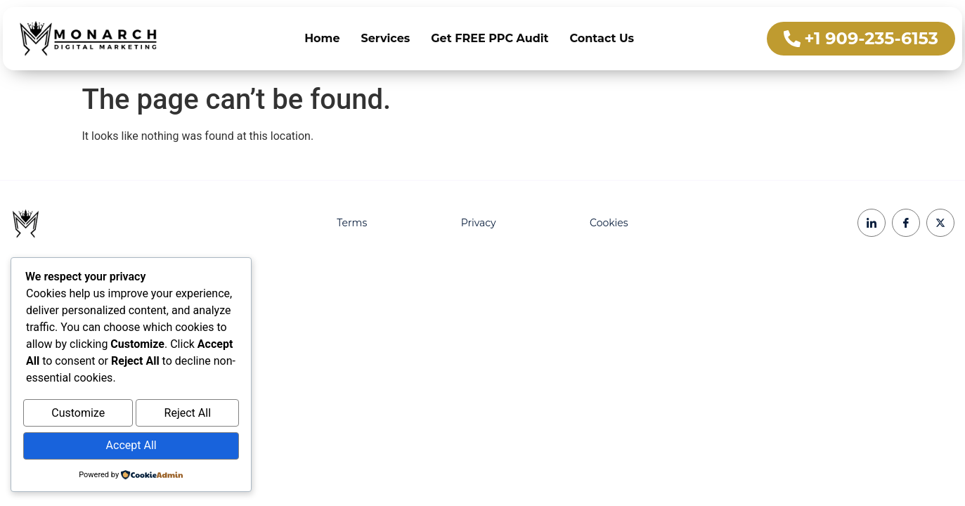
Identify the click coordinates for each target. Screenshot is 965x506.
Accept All (131, 446)
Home (321, 38)
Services (385, 38)
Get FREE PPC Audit (489, 38)
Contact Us (602, 38)
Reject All (187, 416)
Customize (78, 416)
